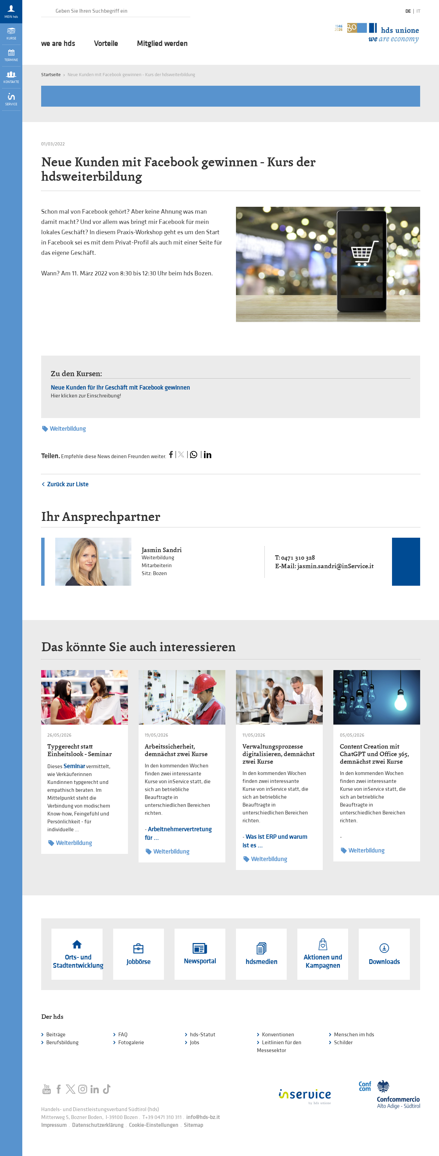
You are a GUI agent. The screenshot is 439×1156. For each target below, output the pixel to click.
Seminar (74, 766)
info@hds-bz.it (203, 1117)
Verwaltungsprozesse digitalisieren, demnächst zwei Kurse (278, 753)
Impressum (54, 1125)
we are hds (58, 44)
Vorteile (106, 44)
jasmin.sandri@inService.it (335, 566)
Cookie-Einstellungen (153, 1125)
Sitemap (193, 1125)
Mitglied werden (162, 44)
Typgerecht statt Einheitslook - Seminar (79, 750)
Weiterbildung (64, 429)
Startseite (51, 75)
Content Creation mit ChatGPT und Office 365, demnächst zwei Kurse (374, 753)
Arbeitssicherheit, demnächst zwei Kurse (176, 750)
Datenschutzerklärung (97, 1125)
